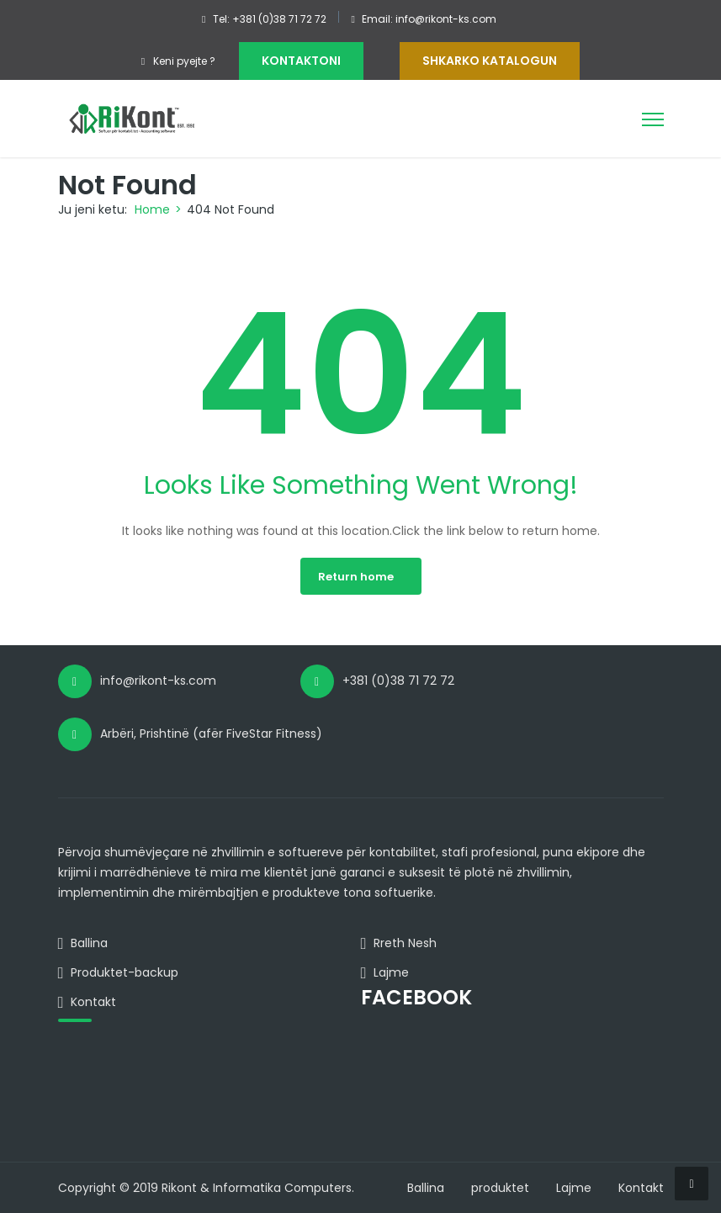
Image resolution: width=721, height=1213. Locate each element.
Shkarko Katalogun (489, 60)
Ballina (425, 1187)
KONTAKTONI (301, 60)
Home (152, 209)
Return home (356, 577)
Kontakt (641, 1187)
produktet (500, 1187)
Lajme (573, 1187)
